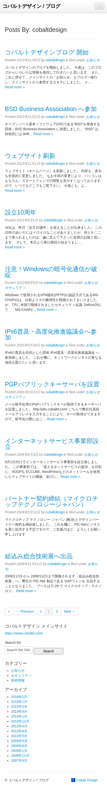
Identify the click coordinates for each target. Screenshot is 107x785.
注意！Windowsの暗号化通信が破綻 (51, 272)
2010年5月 (19, 736)
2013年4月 (19, 726)
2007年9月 (19, 760)
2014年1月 (19, 716)
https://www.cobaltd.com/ (24, 633)
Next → (69, 611)
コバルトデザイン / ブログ (31, 6)
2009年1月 (19, 751)
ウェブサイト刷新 (30, 155)
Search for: (13, 643)
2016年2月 (19, 697)
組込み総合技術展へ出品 (39, 556)
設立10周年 (20, 212)
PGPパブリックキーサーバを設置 (52, 384)
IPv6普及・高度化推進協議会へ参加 (51, 334)
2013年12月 (20, 721)
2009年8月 (19, 746)
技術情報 (18, 680)
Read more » (15, 87)
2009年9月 (19, 741)
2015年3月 (19, 707)
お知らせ (93, 60)
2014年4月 (19, 711)
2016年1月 (19, 702)
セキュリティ (15, 288)
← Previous (25, 611)
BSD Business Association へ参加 (51, 108)
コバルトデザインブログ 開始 (47, 52)
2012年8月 (19, 731)
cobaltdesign (55, 60)
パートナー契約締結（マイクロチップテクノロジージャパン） (51, 501)
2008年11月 (20, 756)
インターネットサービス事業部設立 (52, 443)
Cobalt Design (87, 780)
